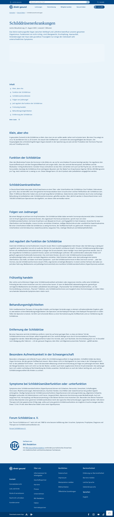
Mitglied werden (66, 7)
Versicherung (51, 7)
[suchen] (88, 2)
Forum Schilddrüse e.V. (17, 428)
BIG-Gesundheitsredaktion (35, 448)
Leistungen (38, 7)
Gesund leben (81, 7)
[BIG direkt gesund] (18, 7)
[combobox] (57, 2)
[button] (20, 479)
